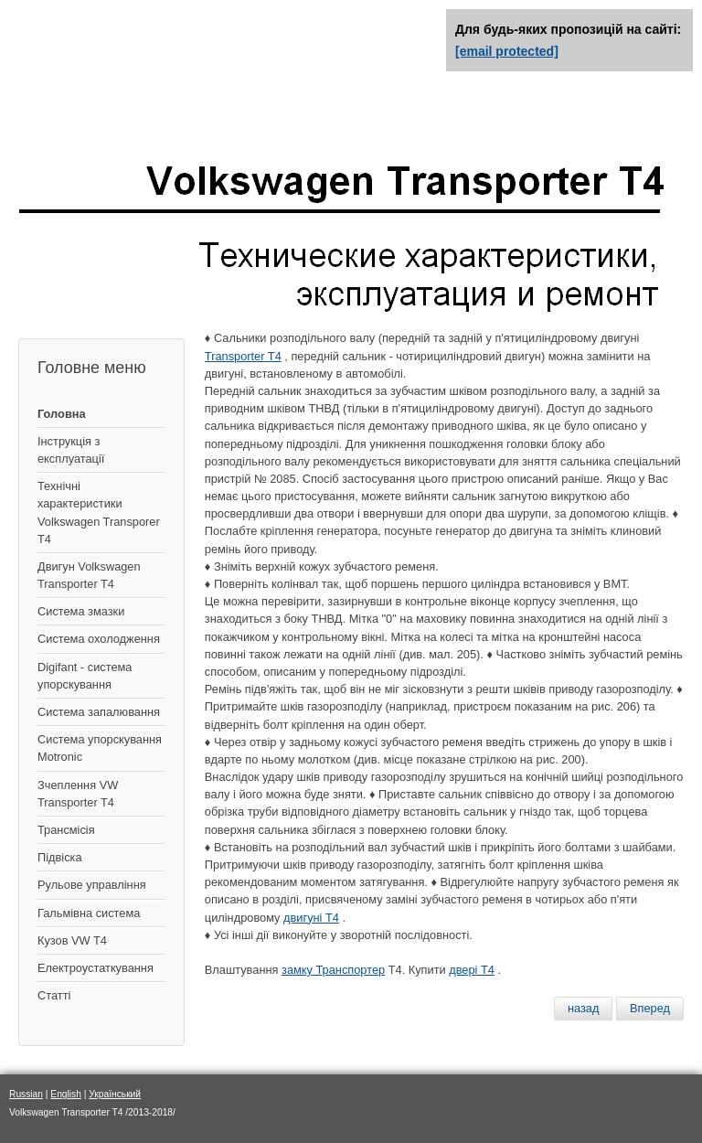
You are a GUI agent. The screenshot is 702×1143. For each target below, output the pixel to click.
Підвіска (59, 857)
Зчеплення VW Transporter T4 (77, 793)
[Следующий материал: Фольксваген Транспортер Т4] (650, 1008)
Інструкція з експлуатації (70, 449)
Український (115, 1094)
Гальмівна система (88, 913)
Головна (61, 414)
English (65, 1094)
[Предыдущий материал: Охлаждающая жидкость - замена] (583, 1008)
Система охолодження (98, 639)
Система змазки (80, 611)
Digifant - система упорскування (84, 675)
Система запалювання (98, 712)
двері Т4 (472, 970)
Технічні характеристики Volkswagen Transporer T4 (98, 512)
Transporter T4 (243, 356)
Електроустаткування (95, 968)
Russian (26, 1094)
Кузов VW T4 (72, 940)
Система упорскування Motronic (99, 748)
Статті (53, 995)
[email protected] (506, 51)
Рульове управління (91, 885)
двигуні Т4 (311, 917)
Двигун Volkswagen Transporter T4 (89, 575)
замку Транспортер (333, 970)
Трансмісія (66, 830)
